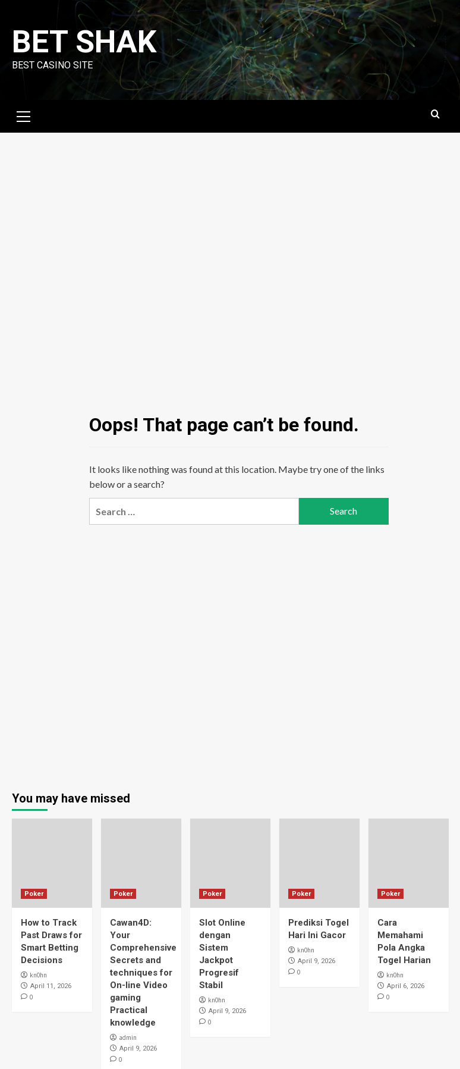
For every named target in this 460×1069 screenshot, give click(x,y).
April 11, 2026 (50, 986)
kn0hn (38, 975)
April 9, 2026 (138, 1048)
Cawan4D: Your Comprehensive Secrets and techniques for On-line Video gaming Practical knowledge (143, 972)
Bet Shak (84, 42)
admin (128, 1037)
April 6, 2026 (405, 986)
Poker (33, 894)
